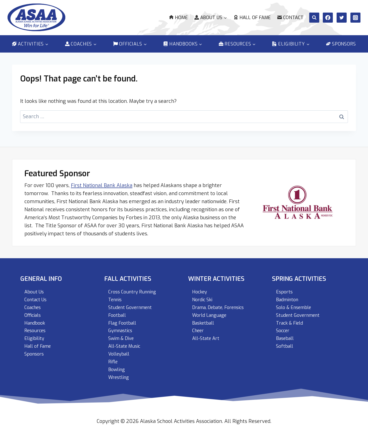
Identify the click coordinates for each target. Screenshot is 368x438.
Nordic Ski (203, 296)
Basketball (204, 320)
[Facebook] (328, 18)
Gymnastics (121, 328)
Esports (285, 288)
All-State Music (126, 344)
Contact (290, 18)
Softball (285, 344)
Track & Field (291, 320)
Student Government (132, 304)
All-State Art (207, 336)
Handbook (36, 320)
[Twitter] (342, 18)
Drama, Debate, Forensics (222, 304)
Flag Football (124, 320)
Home (178, 18)
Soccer (284, 328)
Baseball (286, 336)
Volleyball (120, 352)
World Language (211, 312)
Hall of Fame (252, 18)
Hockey (200, 288)
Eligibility (35, 336)
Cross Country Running (134, 288)
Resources (36, 328)
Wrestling (119, 377)
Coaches (33, 304)
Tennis (116, 296)
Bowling (117, 369)
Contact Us (36, 296)
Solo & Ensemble (296, 304)
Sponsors (341, 44)
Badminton (288, 296)
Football (118, 312)
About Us (34, 288)
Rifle (113, 361)
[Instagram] (355, 18)
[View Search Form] (314, 18)
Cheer (199, 328)
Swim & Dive (122, 336)
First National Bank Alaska (101, 181)
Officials (33, 312)
